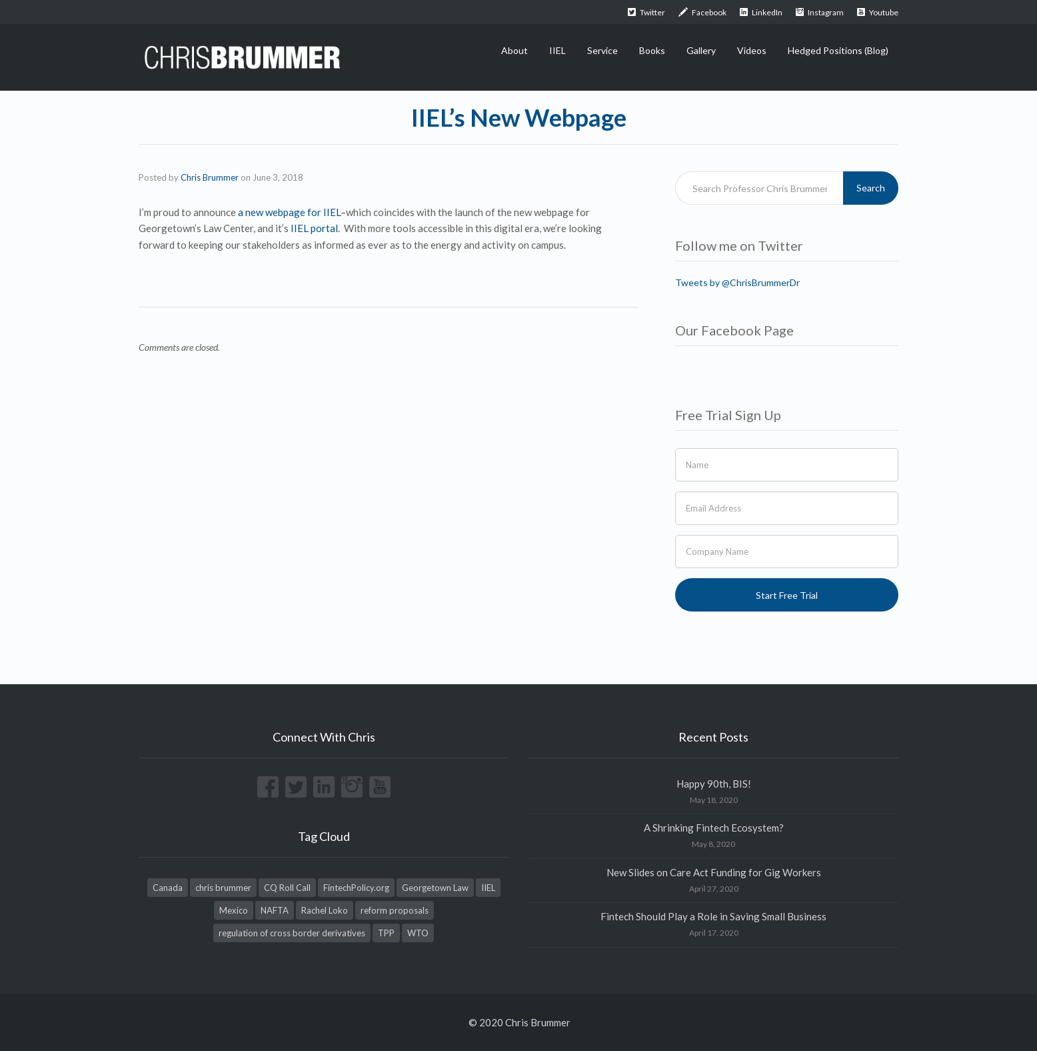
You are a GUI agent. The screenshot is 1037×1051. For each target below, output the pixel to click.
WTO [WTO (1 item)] (418, 933)
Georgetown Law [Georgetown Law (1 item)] (435, 887)
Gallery (701, 50)
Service (602, 50)
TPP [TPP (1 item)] (386, 933)
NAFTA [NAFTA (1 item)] (275, 910)
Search (870, 187)
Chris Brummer (210, 177)
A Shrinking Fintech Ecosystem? (714, 828)
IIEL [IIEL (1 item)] (488, 887)
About (514, 50)
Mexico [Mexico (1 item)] (233, 910)
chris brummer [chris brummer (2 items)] (223, 887)
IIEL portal (314, 228)
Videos (751, 50)
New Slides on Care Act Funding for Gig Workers (713, 872)
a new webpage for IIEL (289, 212)
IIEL (557, 50)
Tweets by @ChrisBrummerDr (737, 282)
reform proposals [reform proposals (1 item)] (395, 910)
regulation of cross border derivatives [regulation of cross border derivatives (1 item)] (292, 933)
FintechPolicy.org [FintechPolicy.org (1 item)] (356, 887)
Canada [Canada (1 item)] (168, 887)
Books (652, 50)
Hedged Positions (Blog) (838, 50)
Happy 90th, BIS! (713, 784)
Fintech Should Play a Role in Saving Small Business (713, 916)
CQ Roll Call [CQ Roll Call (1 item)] (287, 887)
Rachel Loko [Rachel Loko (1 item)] (324, 910)
